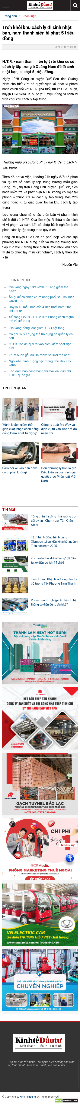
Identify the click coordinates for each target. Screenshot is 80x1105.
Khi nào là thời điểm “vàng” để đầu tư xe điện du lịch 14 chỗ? (53, 560)
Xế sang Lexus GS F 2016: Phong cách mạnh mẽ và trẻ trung (41, 318)
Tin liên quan (14, 388)
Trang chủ (10, 16)
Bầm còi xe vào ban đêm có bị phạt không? (19, 470)
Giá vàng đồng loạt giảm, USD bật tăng (36, 328)
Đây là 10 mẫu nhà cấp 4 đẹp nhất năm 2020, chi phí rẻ (41, 309)
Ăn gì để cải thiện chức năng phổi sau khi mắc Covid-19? (41, 299)
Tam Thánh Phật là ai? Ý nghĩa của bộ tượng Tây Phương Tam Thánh (54, 581)
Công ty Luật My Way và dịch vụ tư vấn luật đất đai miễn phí (59, 429)
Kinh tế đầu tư (28, 1096)
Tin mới (8, 510)
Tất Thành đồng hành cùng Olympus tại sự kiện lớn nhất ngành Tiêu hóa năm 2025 (54, 542)
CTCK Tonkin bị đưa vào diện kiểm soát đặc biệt (40, 346)
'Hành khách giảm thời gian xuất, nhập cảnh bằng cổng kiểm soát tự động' (20, 429)
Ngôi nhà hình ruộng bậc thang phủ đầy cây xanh (40, 363)
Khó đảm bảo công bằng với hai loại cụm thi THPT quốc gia (40, 373)
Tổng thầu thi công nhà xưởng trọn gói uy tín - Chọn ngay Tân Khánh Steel (54, 521)
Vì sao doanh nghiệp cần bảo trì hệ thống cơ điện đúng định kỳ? (53, 602)
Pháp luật (29, 16)
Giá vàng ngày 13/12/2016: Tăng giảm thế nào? (38, 289)
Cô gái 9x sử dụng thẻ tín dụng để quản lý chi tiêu (41, 336)
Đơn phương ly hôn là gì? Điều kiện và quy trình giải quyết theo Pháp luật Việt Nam (58, 474)
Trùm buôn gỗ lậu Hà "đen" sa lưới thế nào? (40, 355)
